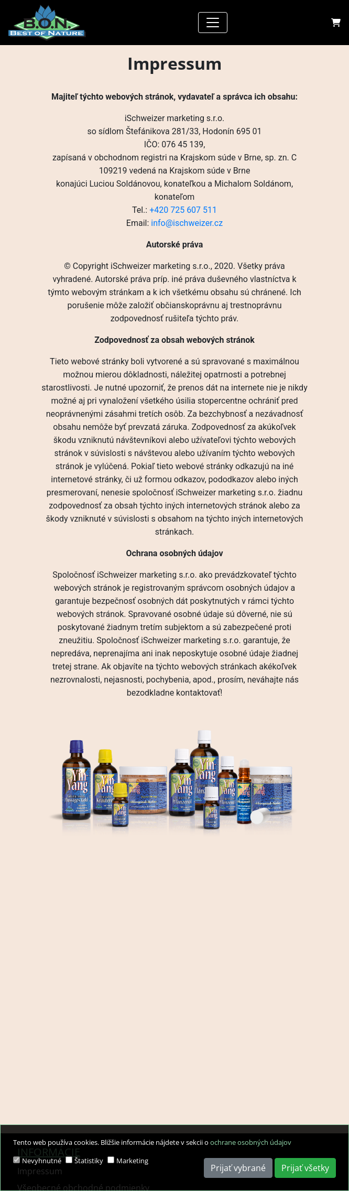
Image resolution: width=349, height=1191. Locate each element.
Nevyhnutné (41, 1160)
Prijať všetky (305, 1168)
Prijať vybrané (238, 1168)
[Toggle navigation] (212, 22)
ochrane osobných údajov (250, 1142)
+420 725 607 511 (183, 210)
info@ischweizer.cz (187, 223)
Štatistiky (88, 1160)
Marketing (132, 1160)
